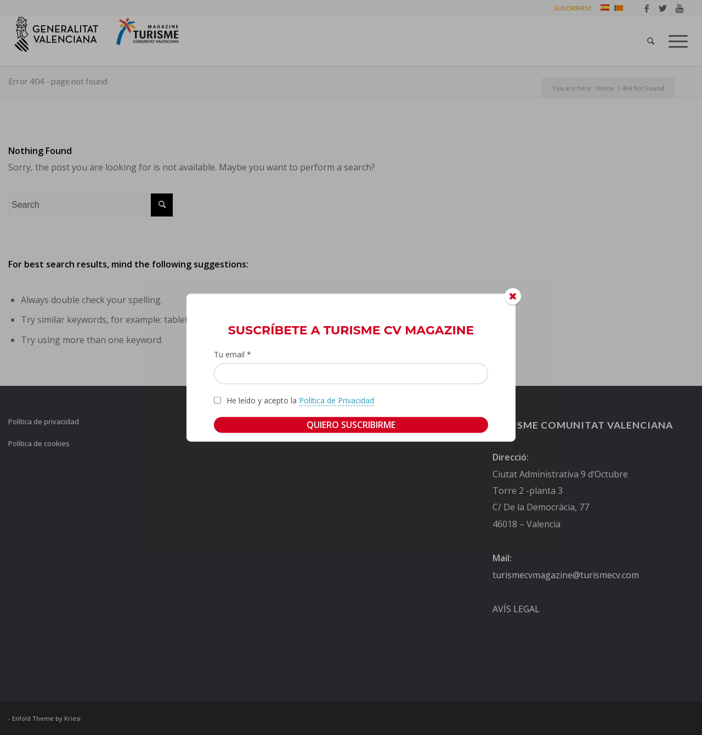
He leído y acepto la (300, 400)
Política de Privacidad (336, 400)
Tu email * (232, 354)
